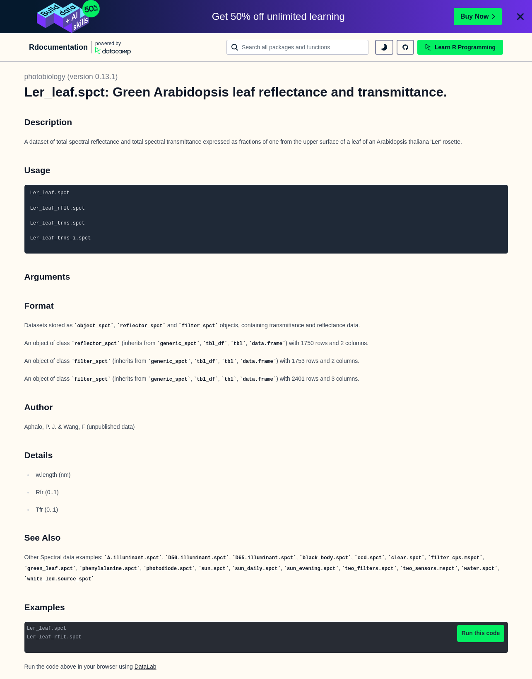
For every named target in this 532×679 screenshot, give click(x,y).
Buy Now (477, 16)
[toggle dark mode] (384, 47)
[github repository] (405, 47)
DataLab (145, 666)
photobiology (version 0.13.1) (71, 76)
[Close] (520, 16)
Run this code (481, 633)
